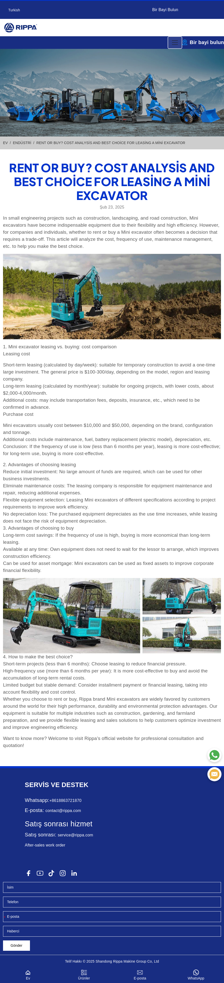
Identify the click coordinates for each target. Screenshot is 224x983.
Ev (28, 974)
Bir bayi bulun (207, 42)
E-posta (140, 974)
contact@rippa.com (63, 810)
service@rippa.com (75, 835)
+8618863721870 (65, 800)
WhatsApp (196, 974)
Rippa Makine (124, 961)
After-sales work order (45, 845)
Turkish (14, 10)
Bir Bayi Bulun (165, 10)
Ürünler (84, 974)
